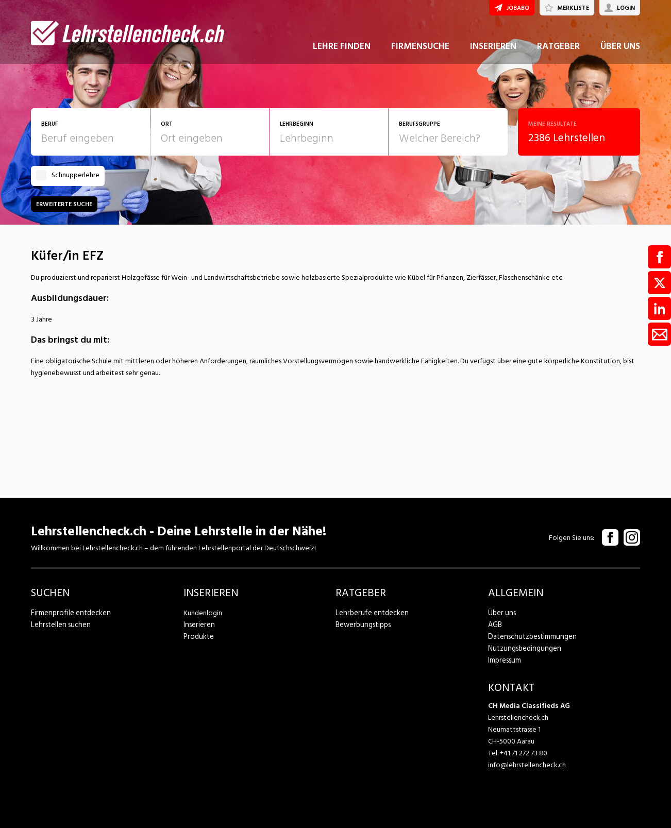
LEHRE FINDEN (342, 50)
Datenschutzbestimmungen (530, 637)
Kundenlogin (202, 613)
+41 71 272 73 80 (523, 753)
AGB (495, 625)
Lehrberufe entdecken (370, 613)
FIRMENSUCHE (420, 50)
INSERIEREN (493, 50)
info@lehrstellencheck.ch (527, 765)
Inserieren (198, 625)
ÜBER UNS (620, 50)
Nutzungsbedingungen (523, 648)
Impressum (504, 660)
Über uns (501, 613)
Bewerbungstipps (362, 625)
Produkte (198, 637)
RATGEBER (558, 50)
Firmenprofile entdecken (69, 613)
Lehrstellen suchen (59, 625)
